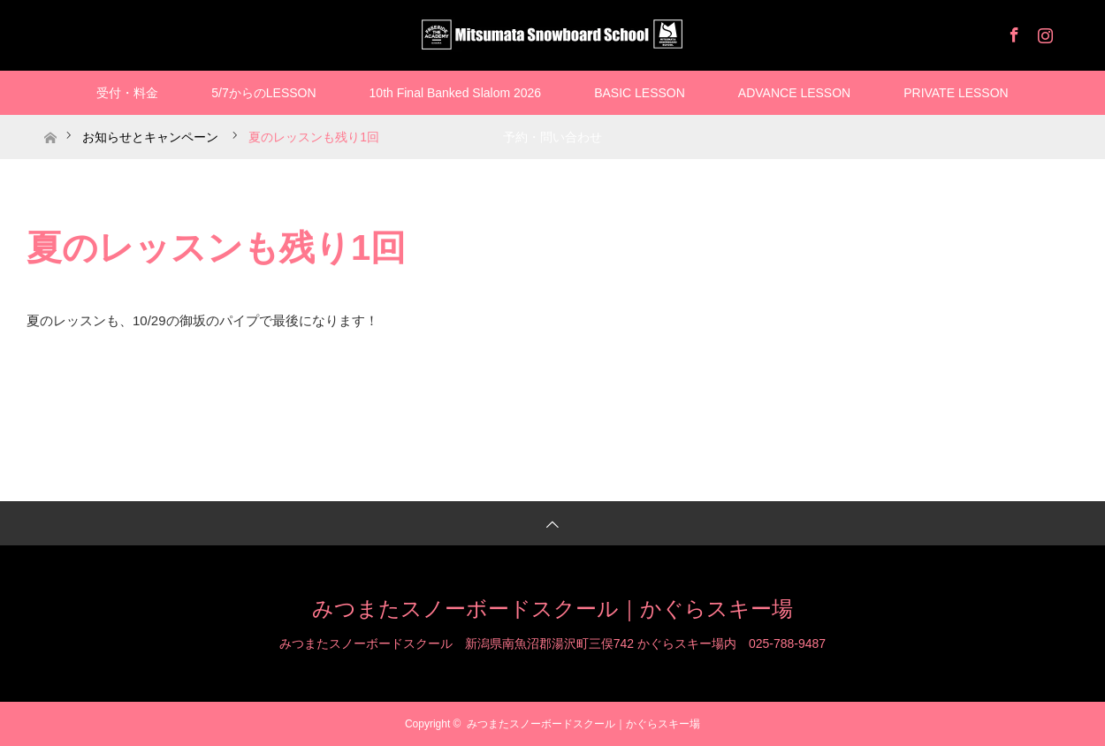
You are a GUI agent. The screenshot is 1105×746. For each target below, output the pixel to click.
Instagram (1043, 32)
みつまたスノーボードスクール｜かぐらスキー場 (552, 608)
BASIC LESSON (639, 93)
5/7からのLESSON (263, 93)
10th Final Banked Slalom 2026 (456, 93)
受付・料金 (127, 93)
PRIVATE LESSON (956, 93)
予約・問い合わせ (552, 137)
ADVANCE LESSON (794, 93)
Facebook (1012, 32)
